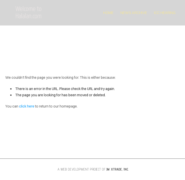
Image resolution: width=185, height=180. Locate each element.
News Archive (133, 12)
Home (108, 12)
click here (26, 106)
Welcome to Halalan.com (29, 13)
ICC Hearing (164, 12)
